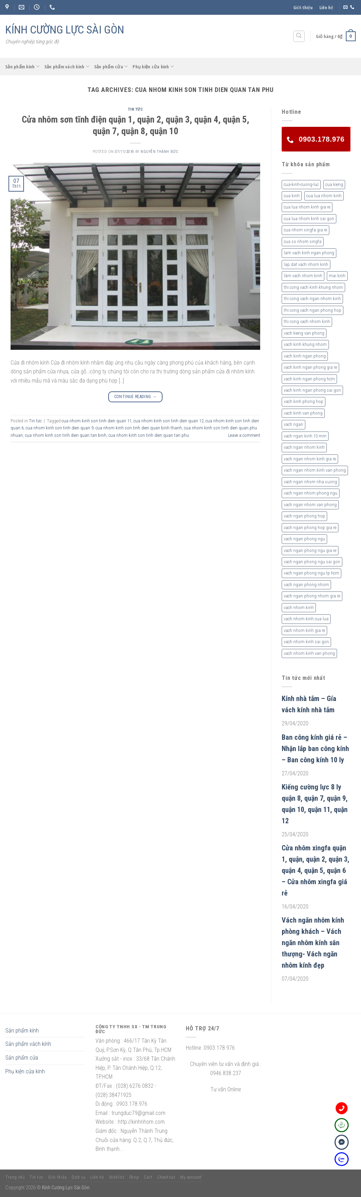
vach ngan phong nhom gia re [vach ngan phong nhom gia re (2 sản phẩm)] (312, 595)
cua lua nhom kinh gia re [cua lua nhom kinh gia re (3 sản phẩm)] (307, 207)
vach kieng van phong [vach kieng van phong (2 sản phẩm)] (304, 333)
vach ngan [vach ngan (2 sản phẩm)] (293, 424)
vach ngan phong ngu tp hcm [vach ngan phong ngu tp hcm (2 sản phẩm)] (311, 573)
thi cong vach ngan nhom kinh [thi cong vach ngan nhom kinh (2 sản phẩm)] (312, 298)
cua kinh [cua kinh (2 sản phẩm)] (292, 195)
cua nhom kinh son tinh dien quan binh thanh (139, 427)
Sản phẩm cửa (111, 66)
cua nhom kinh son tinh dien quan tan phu (149, 435)
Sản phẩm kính (22, 66)
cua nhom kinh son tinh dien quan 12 (168, 420)
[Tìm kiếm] (299, 36)
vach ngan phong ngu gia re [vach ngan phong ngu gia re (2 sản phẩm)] (310, 550)
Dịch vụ (78, 1177)
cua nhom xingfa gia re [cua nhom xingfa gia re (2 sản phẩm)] (305, 229)
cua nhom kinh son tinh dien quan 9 (59, 427)
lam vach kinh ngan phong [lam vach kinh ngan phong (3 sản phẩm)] (309, 252)
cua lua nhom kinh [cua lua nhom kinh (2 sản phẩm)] (324, 195)
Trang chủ (15, 1177)
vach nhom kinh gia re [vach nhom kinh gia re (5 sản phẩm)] (304, 630)
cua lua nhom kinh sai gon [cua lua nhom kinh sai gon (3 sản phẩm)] (309, 218)
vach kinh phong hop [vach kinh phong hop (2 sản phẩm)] (303, 401)
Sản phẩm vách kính (66, 66)
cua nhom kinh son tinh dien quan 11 (96, 420)
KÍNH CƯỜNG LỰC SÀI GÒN (64, 29)
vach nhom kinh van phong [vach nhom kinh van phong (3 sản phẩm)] (309, 653)
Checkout (166, 1177)
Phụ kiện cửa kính (153, 66)
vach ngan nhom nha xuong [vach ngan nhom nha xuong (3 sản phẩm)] (310, 481)
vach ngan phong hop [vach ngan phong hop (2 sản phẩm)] (304, 516)
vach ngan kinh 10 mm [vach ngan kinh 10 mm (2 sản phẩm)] (305, 436)
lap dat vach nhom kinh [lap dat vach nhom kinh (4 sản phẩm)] (306, 264)
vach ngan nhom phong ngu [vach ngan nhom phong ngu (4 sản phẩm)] (310, 493)
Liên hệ (326, 7)
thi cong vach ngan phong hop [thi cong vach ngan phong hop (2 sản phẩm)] (312, 310)
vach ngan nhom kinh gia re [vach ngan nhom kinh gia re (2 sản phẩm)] (310, 458)
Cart (148, 1177)
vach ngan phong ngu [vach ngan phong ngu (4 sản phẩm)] (304, 538)
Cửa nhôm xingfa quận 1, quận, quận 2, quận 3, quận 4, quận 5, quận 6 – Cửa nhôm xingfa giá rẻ (315, 870)
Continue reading (135, 396)
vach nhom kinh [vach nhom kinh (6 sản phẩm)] (299, 607)
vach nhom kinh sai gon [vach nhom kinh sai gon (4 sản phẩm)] (306, 641)
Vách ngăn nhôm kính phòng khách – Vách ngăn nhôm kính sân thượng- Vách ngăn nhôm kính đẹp (313, 942)
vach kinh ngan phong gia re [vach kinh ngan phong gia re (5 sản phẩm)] (310, 367)
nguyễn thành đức (159, 151)
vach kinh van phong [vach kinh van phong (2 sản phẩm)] (303, 413)
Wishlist (117, 1177)
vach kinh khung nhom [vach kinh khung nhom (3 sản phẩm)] (305, 344)
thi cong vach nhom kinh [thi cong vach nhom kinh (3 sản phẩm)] (307, 321)
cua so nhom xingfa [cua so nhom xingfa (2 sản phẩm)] (303, 241)
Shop (134, 1177)
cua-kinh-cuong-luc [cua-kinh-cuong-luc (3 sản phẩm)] (301, 184)
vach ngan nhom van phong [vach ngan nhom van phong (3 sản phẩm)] (310, 504)
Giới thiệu (303, 7)
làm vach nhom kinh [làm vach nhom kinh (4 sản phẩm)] (303, 275)
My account (191, 1177)
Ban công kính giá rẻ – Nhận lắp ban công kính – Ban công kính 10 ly (315, 748)
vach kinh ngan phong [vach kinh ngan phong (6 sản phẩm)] (305, 356)
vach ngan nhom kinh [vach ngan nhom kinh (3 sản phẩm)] (304, 447)
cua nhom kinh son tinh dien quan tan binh (65, 435)
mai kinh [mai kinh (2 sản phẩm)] (337, 275)
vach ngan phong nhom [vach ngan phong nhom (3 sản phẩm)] (306, 584)
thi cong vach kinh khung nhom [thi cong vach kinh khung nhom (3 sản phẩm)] (313, 287)
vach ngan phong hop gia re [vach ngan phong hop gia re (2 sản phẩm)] (310, 527)
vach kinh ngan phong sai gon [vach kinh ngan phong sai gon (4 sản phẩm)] (312, 390)
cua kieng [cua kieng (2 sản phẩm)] (334, 184)
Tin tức (135, 109)
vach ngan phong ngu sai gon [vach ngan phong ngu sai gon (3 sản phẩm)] (312, 561)
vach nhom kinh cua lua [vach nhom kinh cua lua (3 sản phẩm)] (306, 618)
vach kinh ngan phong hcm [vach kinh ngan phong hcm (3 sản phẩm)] (309, 379)
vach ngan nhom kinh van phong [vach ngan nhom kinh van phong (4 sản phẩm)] (315, 470)
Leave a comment (244, 435)
